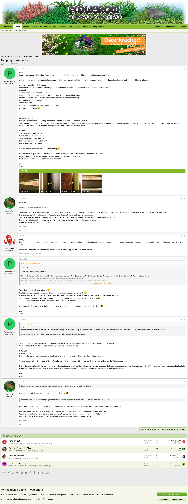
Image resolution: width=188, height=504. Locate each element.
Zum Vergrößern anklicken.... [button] (103, 283)
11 (39, 451)
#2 (184, 198)
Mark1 (10, 458)
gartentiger (177, 465)
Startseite (7, 27)
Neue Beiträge (6, 31)
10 (37, 451)
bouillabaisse (13, 443)
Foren (17, 27)
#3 (184, 235)
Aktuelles (72, 27)
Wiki (63, 27)
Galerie (85, 27)
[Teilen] (181, 68)
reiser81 (178, 450)
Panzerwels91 (8, 64)
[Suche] (182, 26)
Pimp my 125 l (15, 441)
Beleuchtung (31, 451)
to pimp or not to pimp (18, 463)
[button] (30, 26)
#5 (184, 319)
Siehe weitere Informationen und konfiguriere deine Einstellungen (27, 499)
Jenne (10, 451)
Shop (55, 27)
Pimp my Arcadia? (17, 456)
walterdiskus (12, 466)
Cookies (26, 495)
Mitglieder (97, 27)
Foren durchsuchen (19, 31)
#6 (184, 381)
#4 (184, 259)
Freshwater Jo (176, 458)
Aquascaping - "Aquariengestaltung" (40, 443)
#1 (184, 68)
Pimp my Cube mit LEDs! (20, 448)
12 (42, 451)
